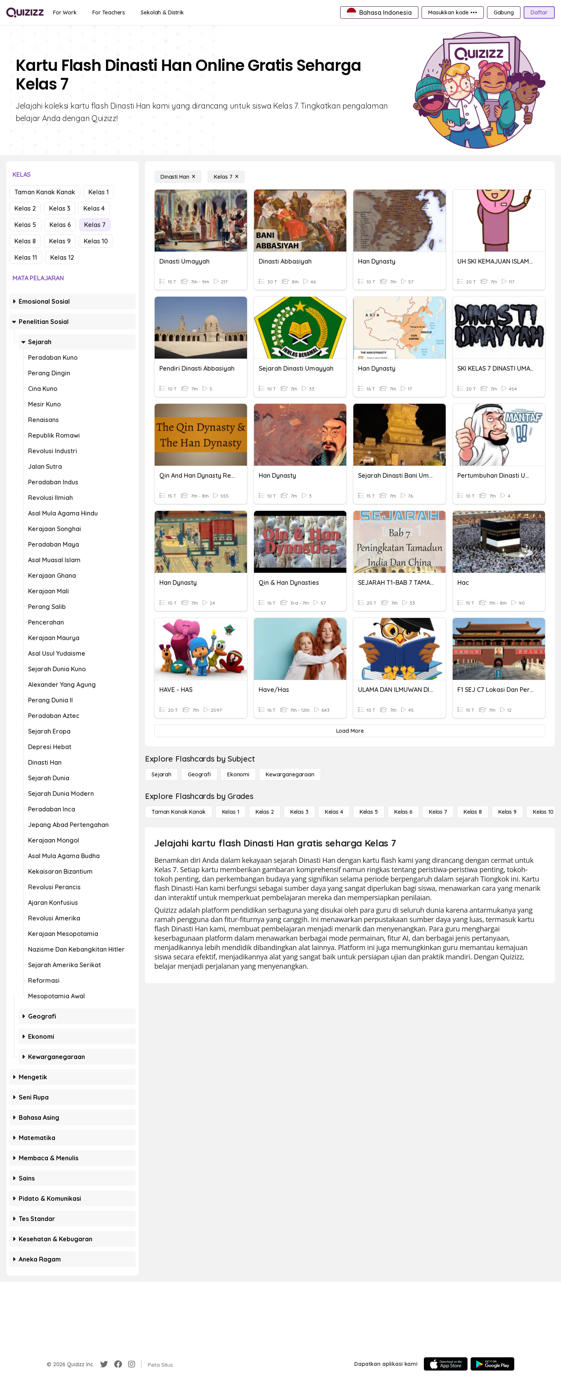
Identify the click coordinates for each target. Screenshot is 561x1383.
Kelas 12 (62, 257)
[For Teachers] (108, 12)
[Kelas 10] (543, 812)
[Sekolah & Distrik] (162, 12)
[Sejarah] (161, 774)
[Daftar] (539, 12)
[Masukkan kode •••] (453, 12)
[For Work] (65, 12)
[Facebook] (118, 1364)
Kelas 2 (25, 208)
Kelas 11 (25, 257)
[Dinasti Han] (177, 177)
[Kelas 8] (473, 812)
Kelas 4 (94, 208)
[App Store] (446, 1364)
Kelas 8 (25, 241)
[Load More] (349, 731)
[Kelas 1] (230, 812)
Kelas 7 (95, 225)
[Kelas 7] (226, 177)
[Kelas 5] (369, 812)
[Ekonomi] (238, 774)
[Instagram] (131, 1364)
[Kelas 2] (264, 812)
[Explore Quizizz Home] (25, 12)
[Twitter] (104, 1364)
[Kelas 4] (334, 812)
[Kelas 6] (403, 812)
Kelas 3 (59, 208)
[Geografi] (199, 774)
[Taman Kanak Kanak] (178, 812)
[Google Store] (492, 1364)
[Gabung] (503, 12)
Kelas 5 (25, 225)
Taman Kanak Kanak (44, 192)
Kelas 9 (60, 241)
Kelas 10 (96, 241)
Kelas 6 (60, 225)
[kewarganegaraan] (290, 774)
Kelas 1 (98, 192)
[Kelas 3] (299, 812)
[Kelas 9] (507, 812)
